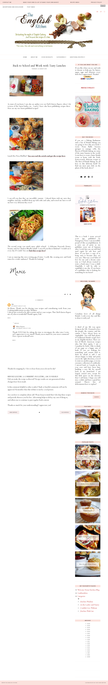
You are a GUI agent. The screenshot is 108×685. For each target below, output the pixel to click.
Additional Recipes (77, 57)
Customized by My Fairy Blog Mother (95, 682)
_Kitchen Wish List (87, 611)
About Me (34, 57)
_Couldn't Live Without (88, 608)
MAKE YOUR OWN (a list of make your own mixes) (41, 2)
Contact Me (7, 2)
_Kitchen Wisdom (86, 602)
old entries (65, 412)
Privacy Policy (96, 2)
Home (25, 57)
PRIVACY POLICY (87, 88)
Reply (9, 318)
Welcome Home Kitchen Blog (88, 590)
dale (12, 304)
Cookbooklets (82, 593)
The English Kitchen (11, 682)
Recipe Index (74, 2)
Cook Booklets (47, 57)
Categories (61, 57)
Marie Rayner (20, 326)
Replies (17, 323)
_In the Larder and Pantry (89, 605)
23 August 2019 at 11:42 (18, 306)
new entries (13, 412)
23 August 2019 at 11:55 (23, 328)
